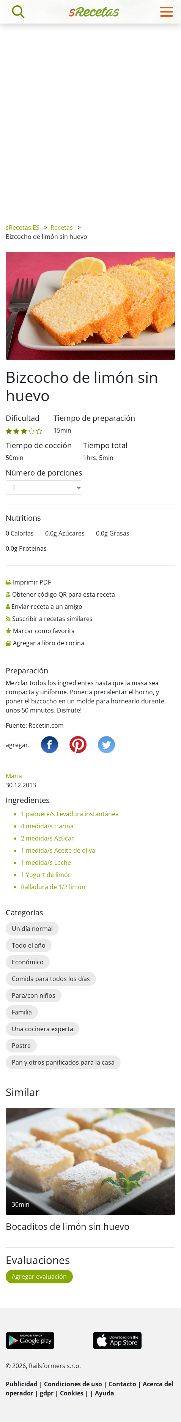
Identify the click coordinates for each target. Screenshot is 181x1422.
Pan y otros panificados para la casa (63, 1062)
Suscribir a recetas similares (52, 619)
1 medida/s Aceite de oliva (58, 850)
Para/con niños (33, 995)
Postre (21, 1045)
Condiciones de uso (73, 1384)
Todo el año (29, 945)
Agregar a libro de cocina (48, 643)
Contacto (122, 1384)
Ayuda (104, 1393)
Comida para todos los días (51, 979)
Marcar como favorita (44, 631)
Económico (28, 962)
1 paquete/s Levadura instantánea (70, 814)
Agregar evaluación (39, 1276)
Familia (22, 1012)
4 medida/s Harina (47, 826)
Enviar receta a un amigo (46, 606)
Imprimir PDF (32, 582)
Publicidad (22, 1384)
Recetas (61, 227)
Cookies (71, 1393)
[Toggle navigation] (166, 12)
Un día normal (32, 928)
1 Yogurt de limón (46, 875)
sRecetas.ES (22, 227)
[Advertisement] (90, 118)
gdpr (47, 1393)
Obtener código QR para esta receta (63, 594)
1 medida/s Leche (46, 862)
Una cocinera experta (42, 1029)
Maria (14, 776)
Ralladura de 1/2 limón (53, 887)
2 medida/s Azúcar (47, 838)
